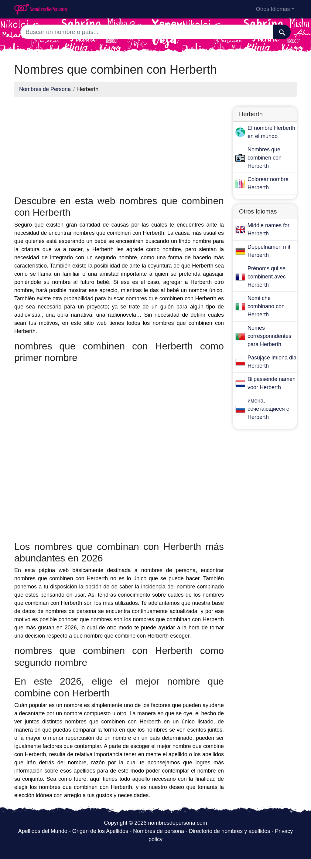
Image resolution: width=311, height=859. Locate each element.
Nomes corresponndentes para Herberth (269, 336)
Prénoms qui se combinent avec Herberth (267, 276)
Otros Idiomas (273, 9)
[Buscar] (282, 32)
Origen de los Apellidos (100, 831)
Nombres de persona (158, 831)
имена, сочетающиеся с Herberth (268, 409)
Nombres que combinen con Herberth (265, 158)
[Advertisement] (119, 144)
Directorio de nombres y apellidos (229, 831)
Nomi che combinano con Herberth (266, 306)
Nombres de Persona (45, 89)
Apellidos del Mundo (42, 831)
